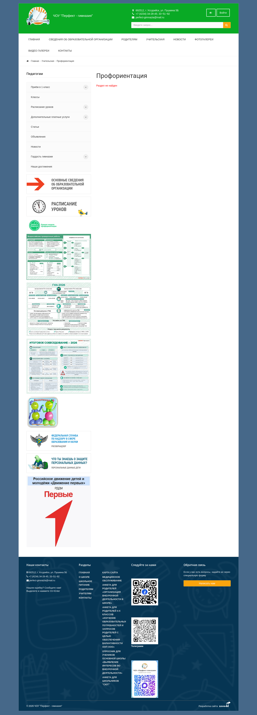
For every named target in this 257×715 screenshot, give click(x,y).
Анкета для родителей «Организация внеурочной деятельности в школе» (112, 594)
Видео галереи (38, 51)
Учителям (85, 594)
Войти (223, 13)
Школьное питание (85, 583)
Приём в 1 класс (40, 87)
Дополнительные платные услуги (50, 117)
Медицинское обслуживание (112, 579)
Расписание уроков (42, 107)
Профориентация (65, 61)
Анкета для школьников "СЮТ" (110, 681)
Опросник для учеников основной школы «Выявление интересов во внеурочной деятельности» (113, 663)
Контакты (65, 51)
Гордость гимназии (42, 156)
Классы (35, 97)
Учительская (155, 39)
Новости (179, 39)
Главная (34, 39)
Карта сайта (110, 573)
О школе (84, 577)
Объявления (38, 137)
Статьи (35, 127)
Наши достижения (41, 166)
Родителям (129, 39)
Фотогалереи (204, 39)
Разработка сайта (215, 706)
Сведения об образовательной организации (81, 39)
